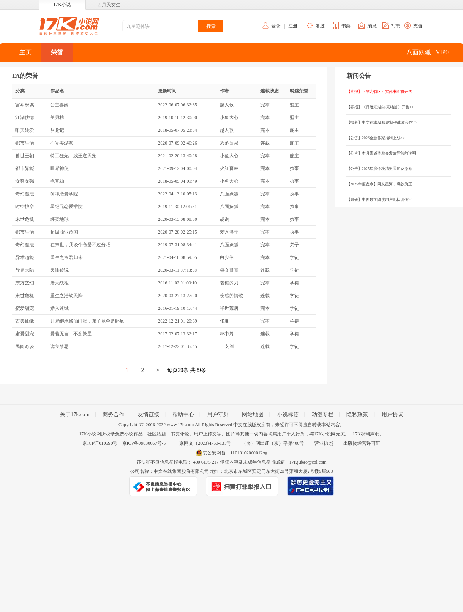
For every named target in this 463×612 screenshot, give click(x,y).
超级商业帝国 (64, 232)
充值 (417, 26)
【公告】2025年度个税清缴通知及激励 (379, 168)
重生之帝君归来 (66, 257)
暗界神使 (59, 168)
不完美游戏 (61, 143)
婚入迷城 (59, 308)
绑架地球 (59, 219)
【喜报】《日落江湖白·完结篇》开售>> (380, 107)
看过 (320, 26)
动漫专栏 (322, 414)
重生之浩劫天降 (66, 295)
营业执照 (323, 443)
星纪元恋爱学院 (66, 206)
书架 (346, 26)
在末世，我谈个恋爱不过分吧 (80, 244)
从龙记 (57, 130)
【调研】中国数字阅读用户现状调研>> (379, 199)
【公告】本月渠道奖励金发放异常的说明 (381, 153)
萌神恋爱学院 (64, 194)
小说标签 (288, 414)
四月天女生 (108, 4)
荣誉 (57, 52)
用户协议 (392, 414)
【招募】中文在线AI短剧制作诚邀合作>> (381, 122)
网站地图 (253, 414)
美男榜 (57, 117)
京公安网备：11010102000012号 (235, 453)
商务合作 (113, 414)
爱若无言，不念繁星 (71, 333)
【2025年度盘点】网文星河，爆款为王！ (381, 184)
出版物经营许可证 (361, 443)
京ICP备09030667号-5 (144, 443)
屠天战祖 (59, 283)
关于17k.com (75, 414)
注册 (292, 26)
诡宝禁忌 (59, 346)
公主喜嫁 (59, 105)
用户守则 (218, 414)
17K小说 (62, 4)
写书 (395, 26)
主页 (25, 52)
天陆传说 (59, 270)
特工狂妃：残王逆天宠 (73, 155)
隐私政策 (357, 414)
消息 (372, 26)
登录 (276, 26)
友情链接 (148, 414)
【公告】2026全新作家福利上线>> (375, 138)
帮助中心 (183, 414)
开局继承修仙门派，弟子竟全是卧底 (87, 321)
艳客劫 (57, 181)
